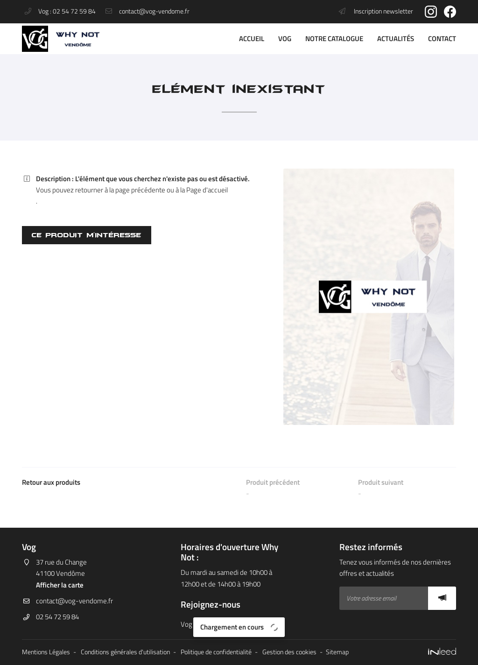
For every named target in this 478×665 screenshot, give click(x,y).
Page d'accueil (207, 189)
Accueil (251, 38)
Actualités (395, 38)
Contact (442, 38)
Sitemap (337, 652)
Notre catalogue (334, 38)
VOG (284, 38)
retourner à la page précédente (120, 189)
